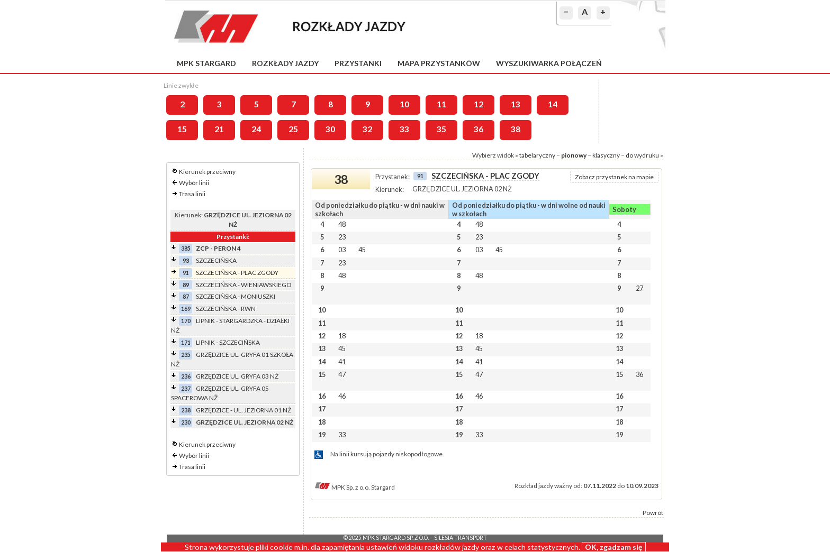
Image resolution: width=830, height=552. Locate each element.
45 (362, 249)
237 (186, 388)
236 (186, 376)
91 (186, 272)
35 (441, 129)
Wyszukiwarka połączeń (549, 63)
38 (515, 129)
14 (552, 104)
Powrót (653, 513)
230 (186, 422)
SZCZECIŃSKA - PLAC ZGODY (237, 273)
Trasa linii (192, 194)
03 (342, 249)
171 (186, 342)
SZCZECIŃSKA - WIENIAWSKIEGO (243, 285)
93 (186, 260)
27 (639, 288)
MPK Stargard (206, 63)
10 (404, 104)
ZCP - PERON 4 (218, 248)
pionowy (574, 155)
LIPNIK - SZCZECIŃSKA (228, 342)
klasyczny (606, 155)
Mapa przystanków (439, 63)
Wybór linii (194, 183)
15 (182, 129)
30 (330, 129)
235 (186, 354)
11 (441, 104)
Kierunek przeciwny (207, 172)
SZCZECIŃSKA (216, 260)
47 (342, 374)
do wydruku (642, 155)
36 (478, 129)
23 (342, 237)
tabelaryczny (537, 155)
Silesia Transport (460, 538)
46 (342, 396)
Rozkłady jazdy (285, 63)
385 (186, 248)
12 (478, 104)
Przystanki (358, 63)
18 (342, 336)
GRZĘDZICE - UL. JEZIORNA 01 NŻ (243, 410)
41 (342, 361)
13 (515, 104)
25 (293, 129)
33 (404, 129)
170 (186, 320)
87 (186, 296)
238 (186, 410)
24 (256, 129)
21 (219, 129)
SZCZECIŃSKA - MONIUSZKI (235, 296)
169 (186, 308)
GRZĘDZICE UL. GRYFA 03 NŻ (237, 376)
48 (342, 224)
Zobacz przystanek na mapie (614, 177)
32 (367, 129)
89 (186, 284)
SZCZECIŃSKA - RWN (226, 308)
